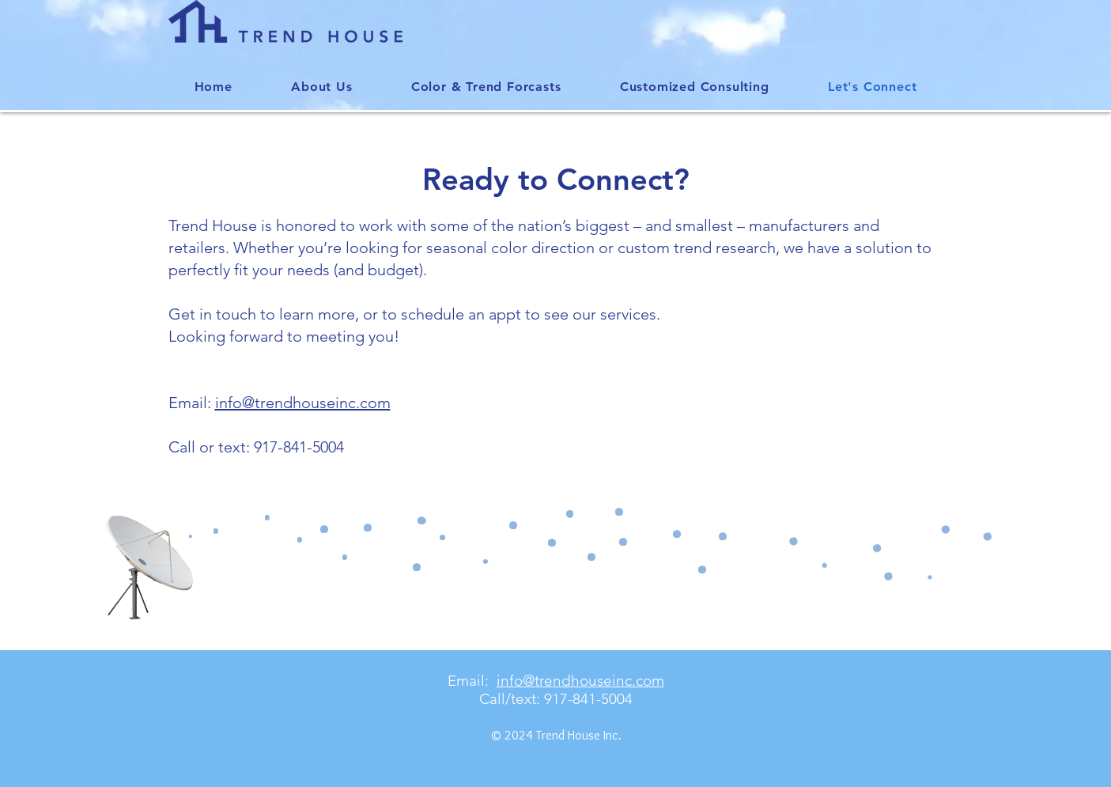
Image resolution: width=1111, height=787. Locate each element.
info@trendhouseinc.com (303, 402)
